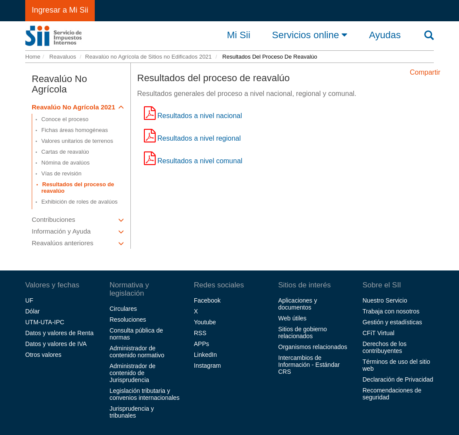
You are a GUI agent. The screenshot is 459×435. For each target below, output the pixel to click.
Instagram (207, 365)
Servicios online (309, 35)
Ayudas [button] (385, 35)
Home (32, 56)
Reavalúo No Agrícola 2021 (78, 107)
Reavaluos (62, 56)
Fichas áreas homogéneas (74, 130)
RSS (200, 333)
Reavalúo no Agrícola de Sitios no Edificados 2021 (148, 56)
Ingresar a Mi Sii (60, 10)
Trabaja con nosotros (391, 311)
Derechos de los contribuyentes (384, 347)
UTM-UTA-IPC (44, 322)
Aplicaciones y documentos (297, 304)
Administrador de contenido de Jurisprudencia (133, 372)
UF (29, 300)
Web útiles (292, 318)
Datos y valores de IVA (55, 343)
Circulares (123, 308)
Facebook (207, 300)
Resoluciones (128, 319)
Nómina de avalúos (65, 162)
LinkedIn (205, 354)
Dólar (32, 311)
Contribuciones (78, 219)
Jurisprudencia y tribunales (132, 412)
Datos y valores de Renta (59, 333)
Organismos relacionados (312, 346)
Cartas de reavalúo (65, 151)
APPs (201, 343)
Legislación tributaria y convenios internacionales (145, 394)
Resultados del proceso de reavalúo (77, 187)
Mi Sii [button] (238, 35)
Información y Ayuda (78, 231)
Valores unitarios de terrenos (77, 141)
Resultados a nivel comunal (200, 161)
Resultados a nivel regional (199, 138)
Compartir (425, 72)
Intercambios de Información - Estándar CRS (309, 364)
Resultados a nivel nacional (199, 115)
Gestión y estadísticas (392, 322)
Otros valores (43, 354)
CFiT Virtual (378, 333)
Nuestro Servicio (385, 300)
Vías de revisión (61, 173)
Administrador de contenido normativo (137, 352)
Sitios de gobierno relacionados (302, 332)
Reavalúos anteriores (78, 243)
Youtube (205, 322)
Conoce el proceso (64, 119)
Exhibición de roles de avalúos (79, 201)
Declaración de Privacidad (398, 379)
